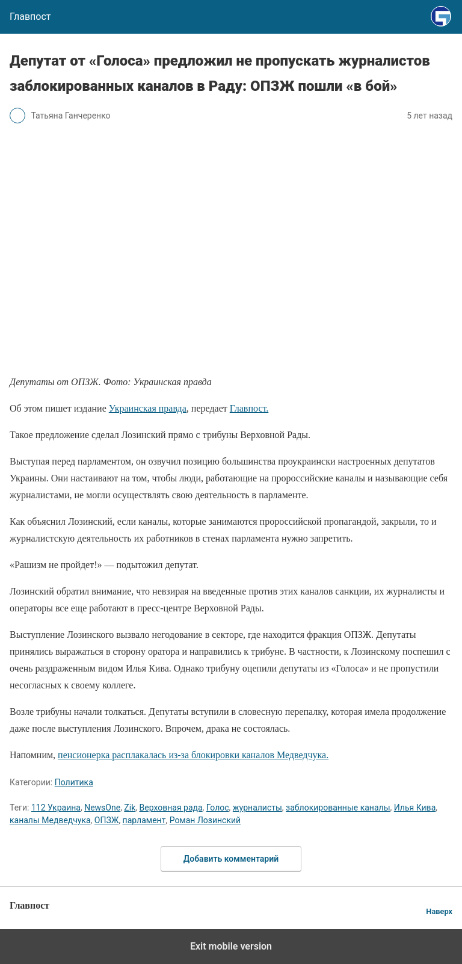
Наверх (439, 911)
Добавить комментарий (231, 859)
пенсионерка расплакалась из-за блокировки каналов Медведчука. (193, 755)
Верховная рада (170, 807)
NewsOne (102, 807)
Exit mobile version (231, 946)
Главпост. (249, 408)
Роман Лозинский (205, 820)
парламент (144, 820)
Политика (74, 782)
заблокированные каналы (338, 807)
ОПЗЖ (106, 820)
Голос (217, 807)
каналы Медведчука (50, 820)
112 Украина (56, 807)
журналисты (257, 807)
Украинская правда (147, 408)
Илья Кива (415, 807)
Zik (129, 807)
